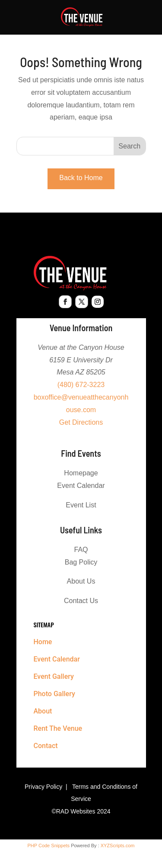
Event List (81, 505)
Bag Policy (81, 562)
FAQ (81, 549)
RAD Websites (75, 811)
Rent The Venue (58, 728)
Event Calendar (81, 485)
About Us (81, 581)
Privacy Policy (43, 786)
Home (43, 642)
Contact (46, 746)
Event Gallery (54, 676)
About (43, 711)
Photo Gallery (54, 694)
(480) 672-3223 (81, 384)
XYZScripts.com (118, 845)
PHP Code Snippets (48, 845)
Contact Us (81, 600)
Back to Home (80, 177)
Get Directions (81, 422)
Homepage (81, 473)
